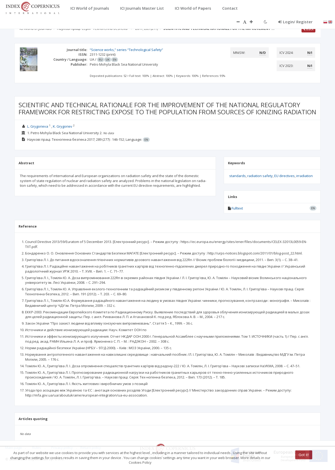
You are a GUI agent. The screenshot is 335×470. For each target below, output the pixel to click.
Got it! (304, 454)
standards (237, 175)
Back (308, 29)
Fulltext (237, 208)
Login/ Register (295, 21)
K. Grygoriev (62, 126)
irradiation (304, 175)
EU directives (284, 175)
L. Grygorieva (37, 126)
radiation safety (260, 175)
